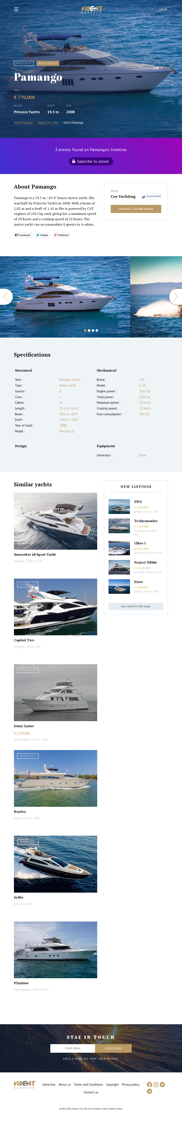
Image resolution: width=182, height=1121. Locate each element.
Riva (16, 903)
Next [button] (175, 297)
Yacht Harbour (92, 10)
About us (64, 1084)
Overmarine (140, 530)
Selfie (18, 897)
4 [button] (96, 330)
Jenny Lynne (24, 726)
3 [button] (93, 330)
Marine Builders (22, 739)
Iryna (138, 581)
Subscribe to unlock (93, 161)
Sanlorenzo (140, 552)
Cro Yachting (123, 196)
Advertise (48, 1084)
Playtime (21, 983)
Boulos (20, 811)
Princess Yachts (27, 111)
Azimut (138, 511)
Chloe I (140, 543)
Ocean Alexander (22, 989)
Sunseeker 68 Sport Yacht (35, 554)
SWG (138, 501)
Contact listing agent (136, 208)
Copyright (112, 1084)
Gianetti (18, 818)
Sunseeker (19, 561)
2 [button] (89, 330)
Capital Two (24, 640)
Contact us (91, 1092)
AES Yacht (139, 572)
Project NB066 (145, 562)
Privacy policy (131, 1084)
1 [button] (85, 330)
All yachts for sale (136, 606)
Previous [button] (6, 297)
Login (164, 9)
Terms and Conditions (88, 1084)
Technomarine (146, 521)
